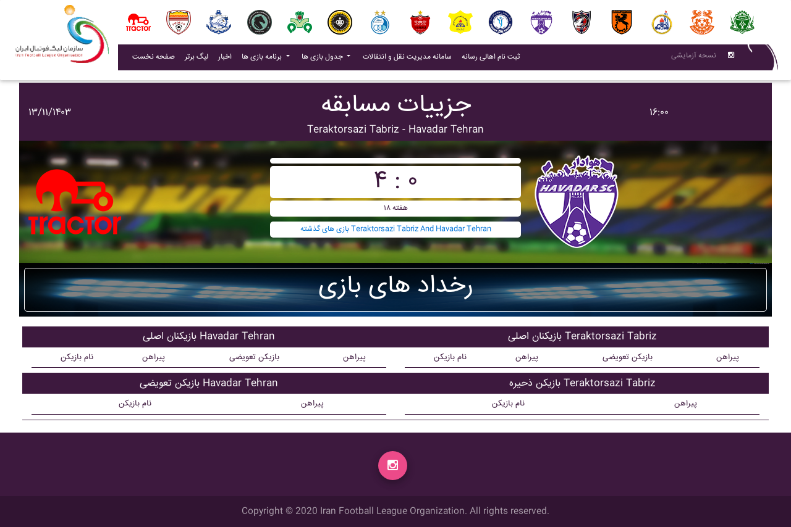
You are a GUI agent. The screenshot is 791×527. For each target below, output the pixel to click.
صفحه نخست (153, 59)
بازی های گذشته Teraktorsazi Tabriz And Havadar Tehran (395, 229)
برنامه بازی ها (263, 59)
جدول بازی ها (323, 59)
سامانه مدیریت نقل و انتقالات (410, 59)
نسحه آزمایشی (693, 58)
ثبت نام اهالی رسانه (493, 59)
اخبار (227, 59)
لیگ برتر (196, 59)
